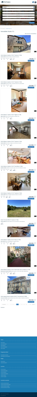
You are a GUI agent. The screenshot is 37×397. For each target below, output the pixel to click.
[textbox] (18, 9)
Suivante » (33, 304)
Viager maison (3, 361)
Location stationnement (4, 373)
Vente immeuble (3, 345)
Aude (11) (3, 28)
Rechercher (32, 22)
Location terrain (3, 375)
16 (26, 304)
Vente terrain (3, 348)
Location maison (3, 369)
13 (19, 304)
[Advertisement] (9, 315)
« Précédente (4, 304)
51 (30, 304)
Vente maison (3, 342)
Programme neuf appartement (5, 356)
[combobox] (18, 7)
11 (15, 304)
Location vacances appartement (6, 384)
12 (17, 304)
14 (21, 304)
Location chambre (3, 376)
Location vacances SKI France (5, 387)
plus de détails (31, 60)
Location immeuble (3, 372)
